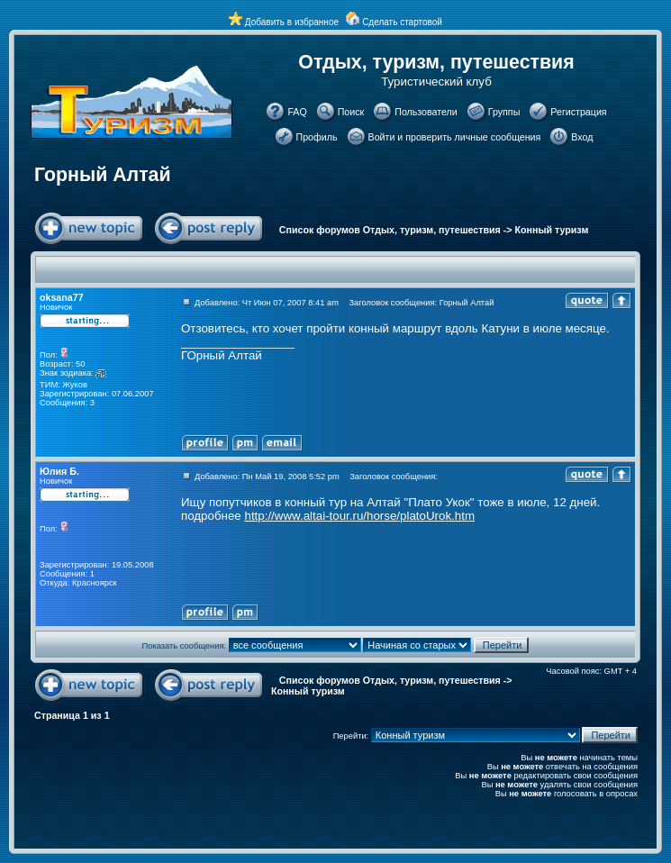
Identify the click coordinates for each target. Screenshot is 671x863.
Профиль (317, 137)
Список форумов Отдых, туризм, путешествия (390, 229)
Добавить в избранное (292, 22)
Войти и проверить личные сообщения (454, 137)
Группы (504, 111)
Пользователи (426, 111)
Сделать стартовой (402, 22)
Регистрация (578, 111)
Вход (582, 137)
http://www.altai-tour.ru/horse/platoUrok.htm (359, 515)
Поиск (351, 111)
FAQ (296, 111)
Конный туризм (552, 229)
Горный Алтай (102, 175)
